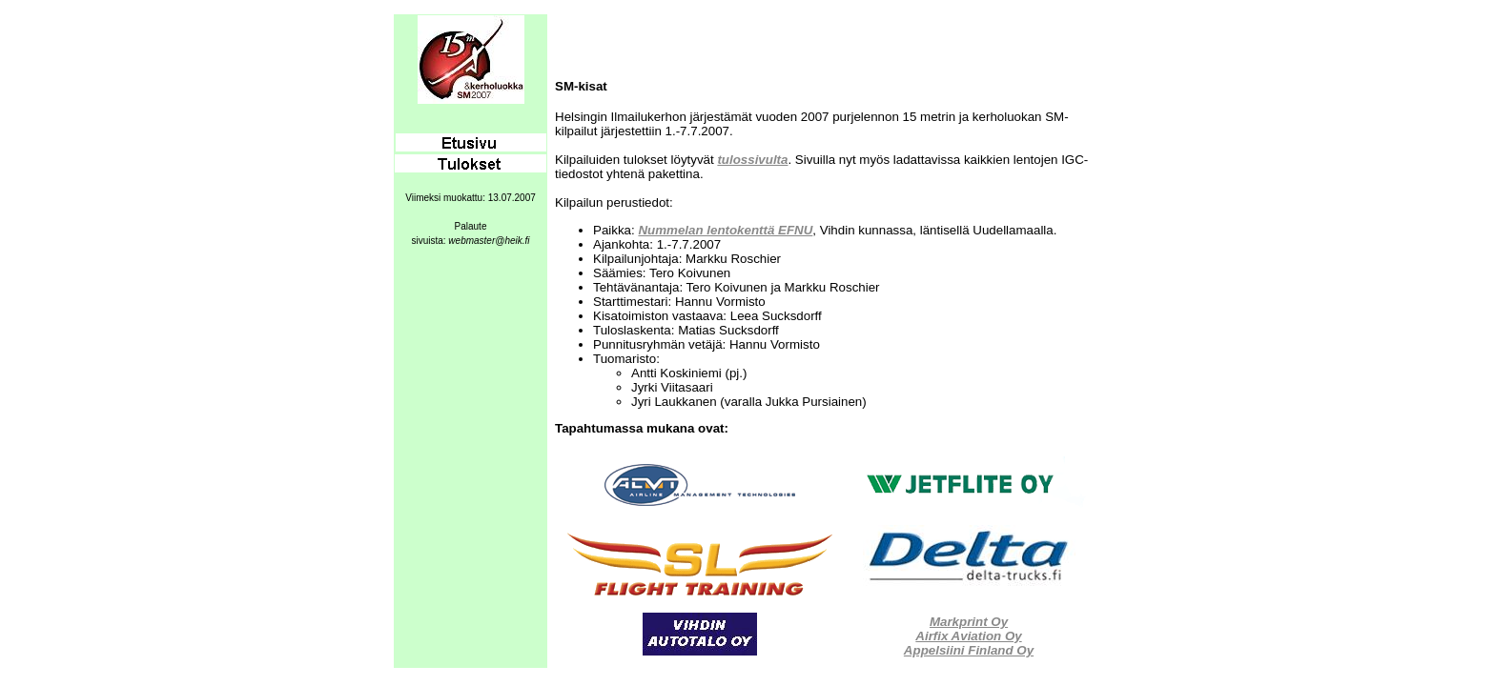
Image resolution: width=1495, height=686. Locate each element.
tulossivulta (752, 159)
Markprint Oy (969, 622)
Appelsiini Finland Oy (969, 650)
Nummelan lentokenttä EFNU (725, 230)
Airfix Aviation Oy (968, 636)
